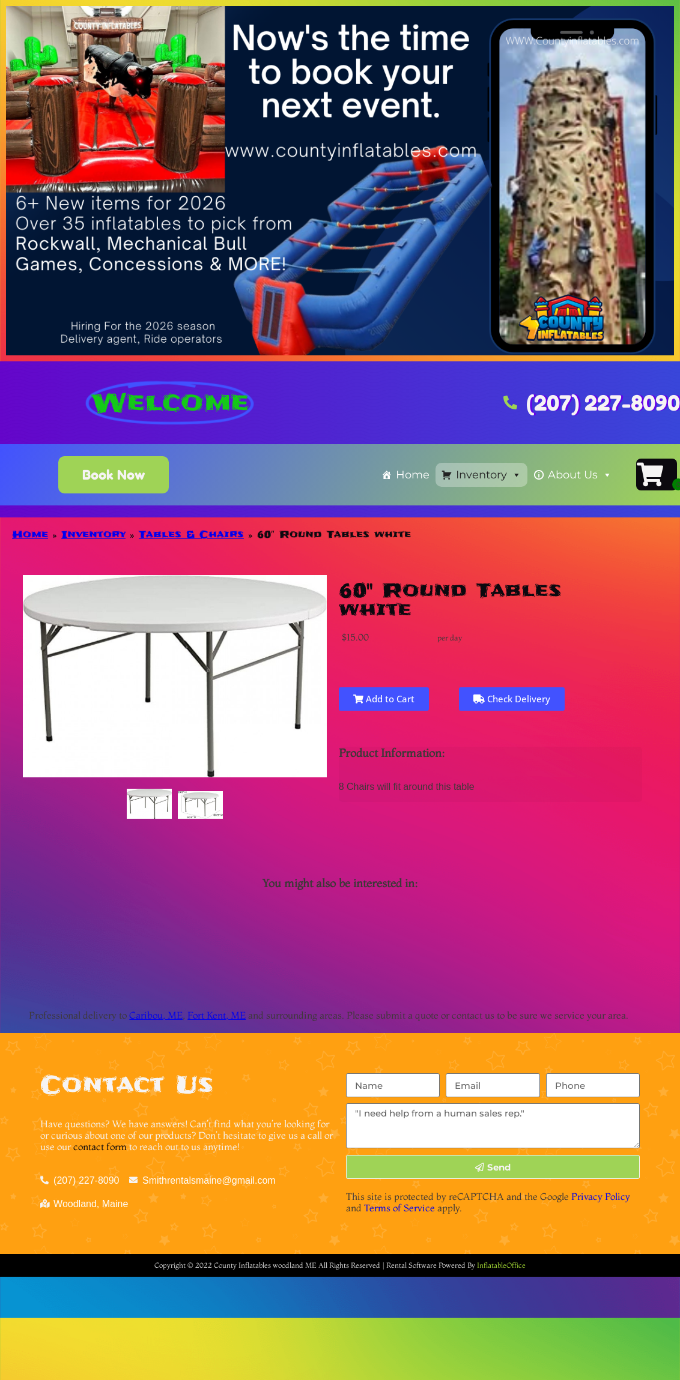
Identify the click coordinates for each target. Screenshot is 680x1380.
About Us (580, 474)
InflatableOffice (501, 1265)
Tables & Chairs (191, 534)
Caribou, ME (156, 1015)
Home (413, 474)
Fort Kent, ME (216, 1015)
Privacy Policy (600, 1196)
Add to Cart (383, 699)
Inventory (488, 474)
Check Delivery (511, 699)
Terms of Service (399, 1208)
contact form (100, 1146)
